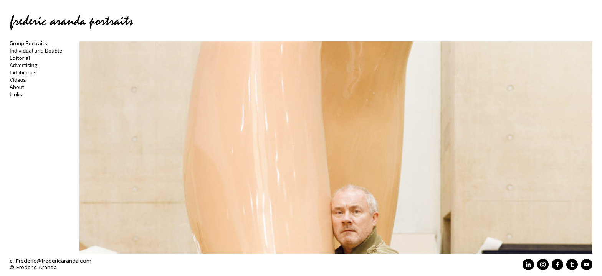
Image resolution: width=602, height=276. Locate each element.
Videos (18, 79)
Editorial (20, 57)
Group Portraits (28, 43)
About (17, 87)
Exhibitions (23, 72)
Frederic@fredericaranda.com (53, 261)
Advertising (24, 65)
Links (16, 94)
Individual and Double (36, 50)
